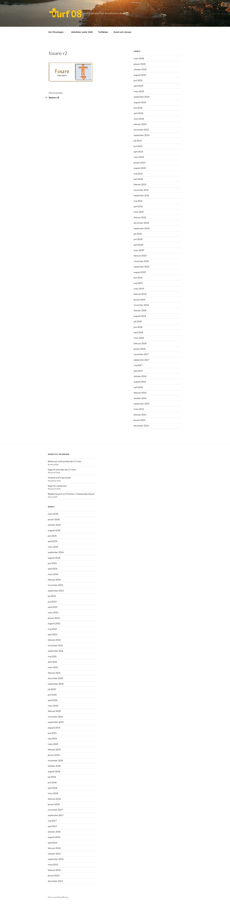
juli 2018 (138, 321)
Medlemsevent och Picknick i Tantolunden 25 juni (71, 494)
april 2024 (138, 113)
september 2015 (141, 403)
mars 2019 (139, 288)
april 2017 (138, 371)
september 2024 (141, 97)
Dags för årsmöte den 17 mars (62, 469)
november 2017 (141, 354)
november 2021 (141, 190)
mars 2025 (139, 91)
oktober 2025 (140, 69)
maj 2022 (138, 173)
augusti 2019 (140, 272)
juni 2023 (138, 146)
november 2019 (141, 261)
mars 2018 (139, 338)
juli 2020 (138, 234)
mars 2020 (139, 250)
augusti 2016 (140, 381)
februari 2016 (140, 392)
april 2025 (138, 86)
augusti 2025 (140, 75)
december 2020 (141, 223)
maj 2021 (138, 201)
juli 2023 (138, 140)
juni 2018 (138, 327)
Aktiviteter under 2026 (82, 32)
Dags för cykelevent (57, 486)
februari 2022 (140, 184)
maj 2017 (138, 365)
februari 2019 (140, 294)
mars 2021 (139, 212)
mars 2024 (139, 119)
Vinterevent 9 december (59, 477)
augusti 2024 (140, 102)
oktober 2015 (140, 398)
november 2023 (141, 129)
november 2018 (141, 305)
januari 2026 (140, 64)
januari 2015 (139, 420)
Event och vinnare (122, 32)
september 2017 (141, 360)
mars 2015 (139, 409)
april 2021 (138, 206)
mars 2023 (139, 157)
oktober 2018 (140, 310)
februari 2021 (140, 217)
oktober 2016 (140, 376)
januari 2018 (139, 349)
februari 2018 (140, 343)
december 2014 (141, 425)
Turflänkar (103, 32)
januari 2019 (139, 299)
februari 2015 (140, 414)
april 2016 (138, 387)
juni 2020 (138, 239)
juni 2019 (138, 277)
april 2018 (138, 332)
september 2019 (141, 266)
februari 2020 (140, 255)
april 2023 (138, 151)
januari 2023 (140, 162)
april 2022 (138, 179)
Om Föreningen (57, 32)
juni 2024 (138, 108)
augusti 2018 (140, 316)
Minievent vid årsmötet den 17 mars (64, 461)
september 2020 (142, 228)
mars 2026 (139, 58)
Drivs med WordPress (58, 897)
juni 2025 (138, 80)
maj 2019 (138, 283)
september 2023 (141, 135)
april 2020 (138, 245)
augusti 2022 (140, 168)
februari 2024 (140, 124)
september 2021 (141, 195)
